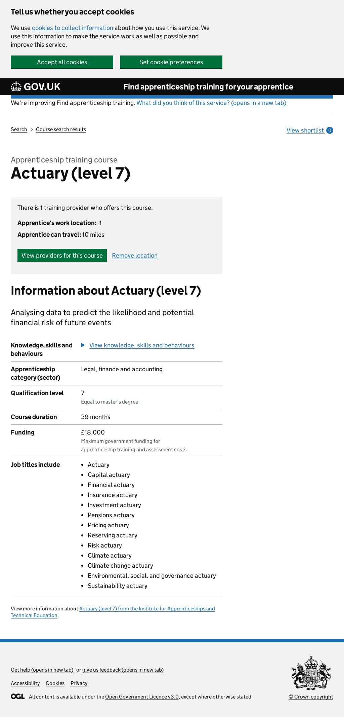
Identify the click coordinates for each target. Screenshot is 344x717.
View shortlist (310, 130)
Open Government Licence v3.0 (142, 696)
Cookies (55, 683)
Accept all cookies (62, 62)
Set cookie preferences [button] (171, 62)
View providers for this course (62, 255)
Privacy (79, 683)
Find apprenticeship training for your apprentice (208, 86)
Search (19, 129)
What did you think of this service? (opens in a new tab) (211, 103)
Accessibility (25, 683)
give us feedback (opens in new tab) (123, 670)
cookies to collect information (72, 28)
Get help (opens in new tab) (42, 670)
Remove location (135, 255)
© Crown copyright (311, 696)
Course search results (61, 129)
